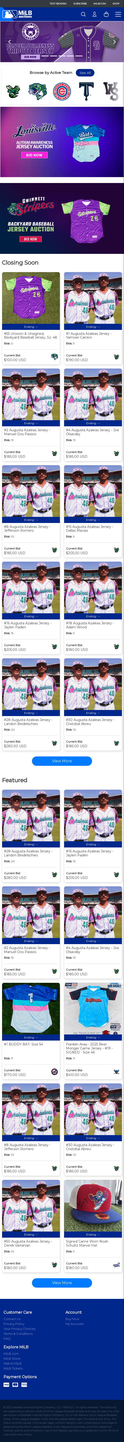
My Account (75, 1324)
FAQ (7, 1338)
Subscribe (80, 3)
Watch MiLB (13, 1363)
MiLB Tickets (13, 1368)
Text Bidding (58, 3)
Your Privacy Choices (19, 1329)
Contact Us (12, 1319)
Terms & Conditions (18, 1333)
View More (62, 1283)
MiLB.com (99, 3)
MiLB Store (12, 1358)
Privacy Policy (14, 1324)
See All (85, 73)
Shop (115, 3)
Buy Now (72, 1319)
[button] (9, 41)
